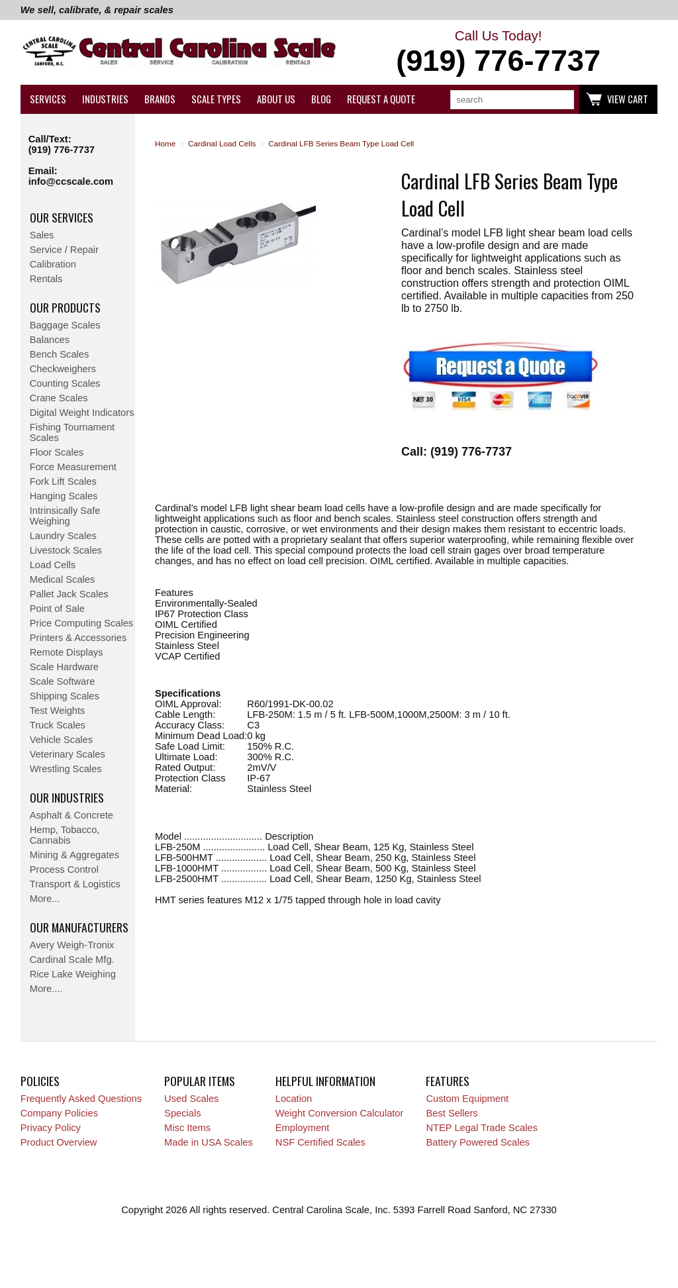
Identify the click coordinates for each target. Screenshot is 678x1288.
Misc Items (187, 1127)
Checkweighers (63, 369)
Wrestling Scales (66, 769)
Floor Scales (56, 452)
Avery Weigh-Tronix (72, 945)
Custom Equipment (467, 1098)
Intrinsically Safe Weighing (65, 515)
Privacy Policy (51, 1127)
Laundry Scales (63, 535)
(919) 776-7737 (61, 149)
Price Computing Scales (81, 623)
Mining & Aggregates (74, 855)
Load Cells (52, 565)
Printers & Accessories (78, 637)
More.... (46, 988)
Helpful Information (325, 1080)
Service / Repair (64, 249)
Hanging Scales (64, 496)
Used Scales (191, 1098)
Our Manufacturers (79, 927)
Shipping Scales (64, 696)
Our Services (61, 217)
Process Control (64, 869)
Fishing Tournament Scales (72, 432)
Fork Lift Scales (63, 481)
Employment (302, 1127)
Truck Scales (57, 725)
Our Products (65, 307)
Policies (40, 1080)
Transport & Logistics (75, 884)
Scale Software (62, 681)
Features (447, 1080)
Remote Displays (66, 652)
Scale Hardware (64, 667)
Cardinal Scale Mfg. (72, 959)
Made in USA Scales (208, 1142)
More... (45, 898)
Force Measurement (73, 467)
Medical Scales (62, 579)
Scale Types (216, 99)
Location (293, 1098)
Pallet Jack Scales (69, 594)
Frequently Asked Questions (81, 1098)
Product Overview (59, 1142)
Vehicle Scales (61, 739)
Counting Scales (65, 383)
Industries (105, 99)
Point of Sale (57, 608)
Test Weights (57, 710)
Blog (321, 99)
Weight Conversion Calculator (339, 1113)
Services (48, 99)
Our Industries (67, 797)
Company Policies (59, 1113)
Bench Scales (59, 354)
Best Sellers (451, 1113)
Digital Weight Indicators (82, 412)
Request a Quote (381, 99)
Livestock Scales (66, 550)
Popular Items (199, 1080)
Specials (182, 1113)
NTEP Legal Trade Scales (481, 1127)
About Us (276, 99)
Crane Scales (59, 398)
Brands (159, 99)
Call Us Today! (498, 53)
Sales (42, 235)
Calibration (53, 264)
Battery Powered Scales (477, 1142)
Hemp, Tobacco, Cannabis (65, 835)
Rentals (46, 278)
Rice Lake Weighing (73, 974)
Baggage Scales (65, 325)
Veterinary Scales (67, 754)
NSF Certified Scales (320, 1142)
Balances (50, 339)
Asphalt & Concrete (71, 815)
